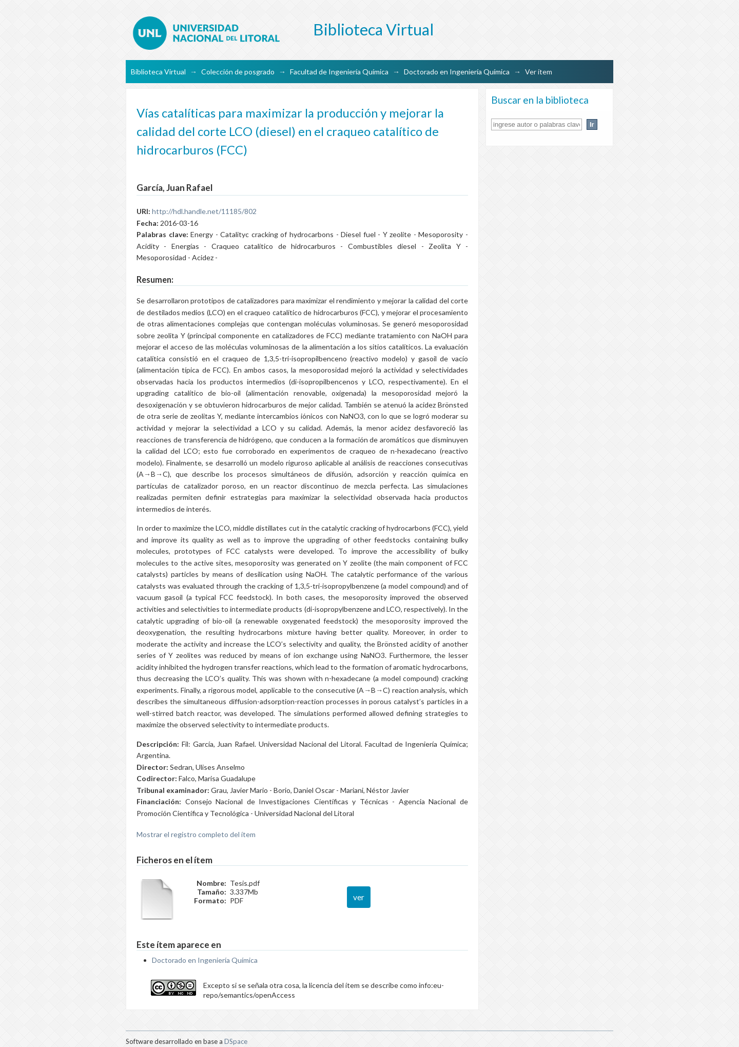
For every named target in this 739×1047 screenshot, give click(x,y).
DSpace (235, 1041)
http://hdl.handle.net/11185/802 (204, 211)
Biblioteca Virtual (158, 71)
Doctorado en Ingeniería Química (457, 71)
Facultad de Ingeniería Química (339, 71)
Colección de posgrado (238, 71)
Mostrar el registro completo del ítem (196, 834)
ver (358, 897)
